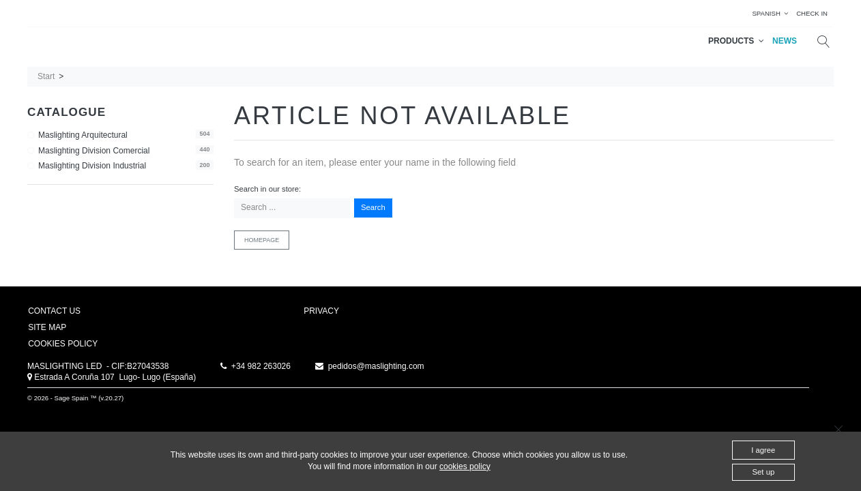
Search (373, 207)
